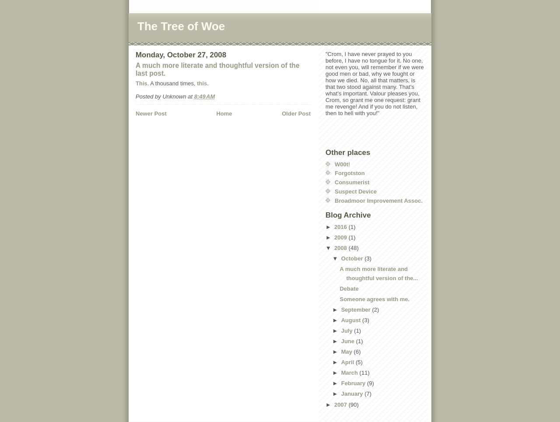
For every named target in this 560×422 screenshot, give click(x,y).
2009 (341, 237)
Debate (349, 288)
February (354, 383)
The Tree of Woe (181, 26)
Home (224, 113)
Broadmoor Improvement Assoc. (379, 200)
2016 (341, 227)
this (202, 83)
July (347, 330)
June (348, 341)
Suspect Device (356, 191)
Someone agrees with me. (375, 299)
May (347, 351)
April (348, 362)
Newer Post (151, 113)
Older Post (296, 113)
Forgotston (350, 173)
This (141, 83)
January (352, 393)
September (356, 309)
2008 (341, 248)
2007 (341, 404)
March (350, 372)
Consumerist (352, 182)
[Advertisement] (187, 136)
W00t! (342, 164)
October (352, 258)
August (351, 320)
